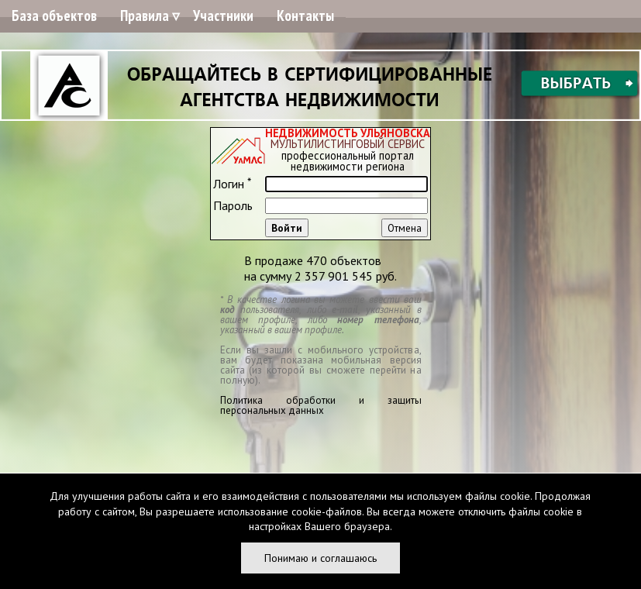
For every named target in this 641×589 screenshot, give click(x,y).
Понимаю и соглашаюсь (320, 558)
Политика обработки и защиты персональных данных (321, 405)
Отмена (405, 228)
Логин (232, 183)
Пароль (233, 205)
